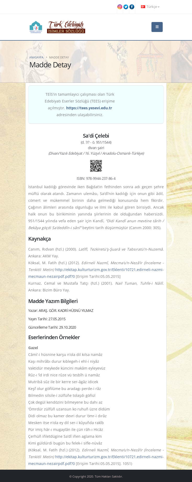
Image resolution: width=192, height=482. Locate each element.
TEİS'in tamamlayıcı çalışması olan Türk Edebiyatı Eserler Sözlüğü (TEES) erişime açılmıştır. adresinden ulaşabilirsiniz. (80, 104)
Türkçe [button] (150, 6)
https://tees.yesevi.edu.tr (89, 107)
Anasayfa (36, 57)
